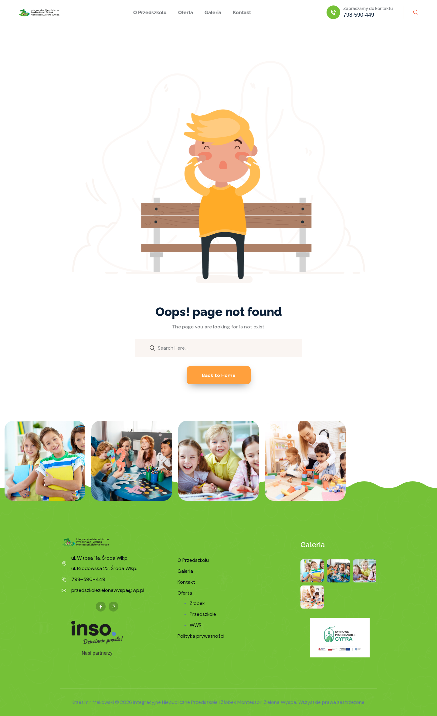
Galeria (213, 12)
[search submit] (152, 347)
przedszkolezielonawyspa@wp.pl (107, 590)
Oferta (185, 12)
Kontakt (242, 12)
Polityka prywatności (201, 636)
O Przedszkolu (150, 12)
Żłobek (197, 603)
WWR (196, 625)
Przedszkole (203, 614)
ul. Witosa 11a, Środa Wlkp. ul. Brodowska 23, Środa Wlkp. (104, 563)
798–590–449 (88, 579)
